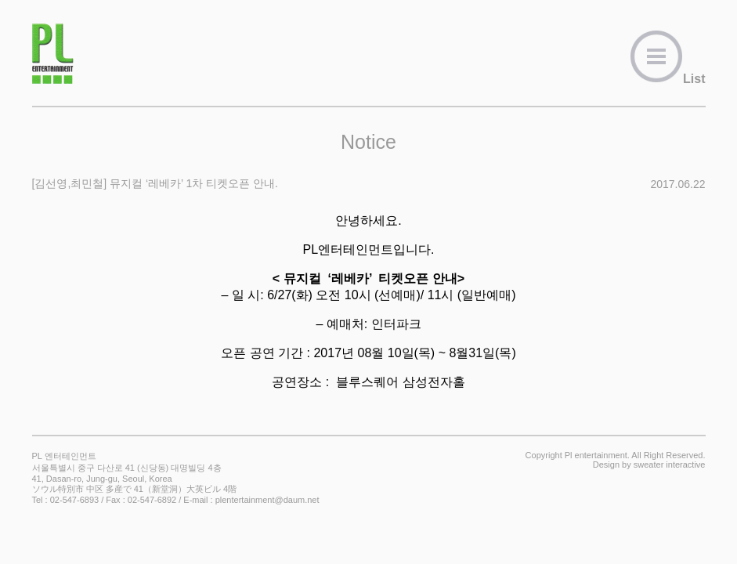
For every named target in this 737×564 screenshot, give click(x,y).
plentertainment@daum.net (267, 499)
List (667, 78)
